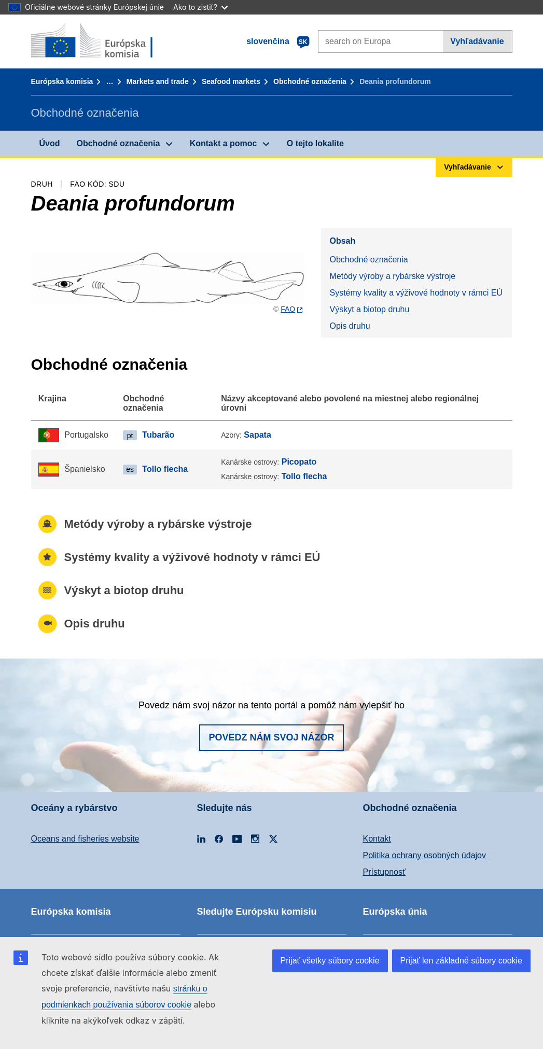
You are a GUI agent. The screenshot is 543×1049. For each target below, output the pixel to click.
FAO (288, 309)
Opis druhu (349, 325)
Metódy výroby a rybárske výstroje (392, 276)
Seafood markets (231, 81)
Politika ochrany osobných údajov (424, 855)
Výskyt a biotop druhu (369, 309)
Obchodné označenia (309, 81)
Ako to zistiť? (200, 7)
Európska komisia (62, 81)
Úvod (49, 143)
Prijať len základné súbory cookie (461, 960)
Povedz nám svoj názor (271, 737)
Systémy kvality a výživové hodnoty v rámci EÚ (415, 292)
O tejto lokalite (315, 143)
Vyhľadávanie (477, 41)
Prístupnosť (384, 872)
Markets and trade (158, 81)
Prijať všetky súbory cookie (330, 960)
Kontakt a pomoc (223, 143)
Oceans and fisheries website (85, 838)
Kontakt (377, 838)
